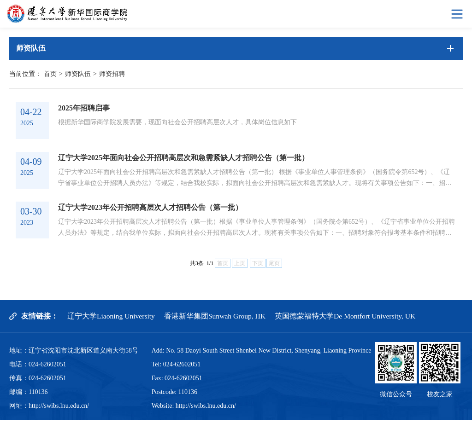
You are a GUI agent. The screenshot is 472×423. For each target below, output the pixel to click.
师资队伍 (78, 73)
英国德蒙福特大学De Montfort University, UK (349, 319)
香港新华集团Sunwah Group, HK (217, 319)
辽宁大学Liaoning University (111, 319)
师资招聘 (112, 73)
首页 (50, 73)
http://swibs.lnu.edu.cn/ (59, 408)
